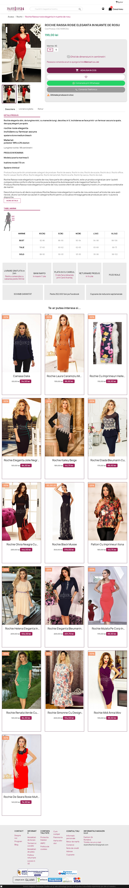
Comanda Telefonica (86, 89)
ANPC (42, 843)
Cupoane (70, 854)
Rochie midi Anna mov (107, 712)
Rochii (20, 16)
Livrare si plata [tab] (26, 109)
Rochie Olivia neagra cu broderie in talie (21, 544)
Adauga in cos (86, 70)
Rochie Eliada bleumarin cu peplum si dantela (107, 460)
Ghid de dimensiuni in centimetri (86, 56)
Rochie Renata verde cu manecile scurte (21, 712)
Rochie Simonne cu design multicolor (64, 712)
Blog (16, 844)
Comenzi (70, 845)
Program (18, 841)
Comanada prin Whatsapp (86, 83)
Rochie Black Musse (64, 544)
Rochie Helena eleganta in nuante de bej (21, 628)
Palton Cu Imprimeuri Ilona (107, 544)
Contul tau (72, 831)
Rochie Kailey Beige (64, 460)
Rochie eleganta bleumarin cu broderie (64, 628)
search (79, 9)
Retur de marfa (72, 841)
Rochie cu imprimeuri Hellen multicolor (107, 376)
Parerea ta (57, 837)
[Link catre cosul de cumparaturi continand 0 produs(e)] (110, 9)
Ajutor (119, 2)
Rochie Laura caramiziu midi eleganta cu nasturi (64, 376)
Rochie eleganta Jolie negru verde (21, 460)
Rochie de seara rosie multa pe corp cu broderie (21, 797)
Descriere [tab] (10, 109)
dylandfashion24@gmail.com (96, 845)
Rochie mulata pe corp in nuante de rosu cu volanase (107, 628)
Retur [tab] (40, 109)
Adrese (69, 851)
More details (12, 201)
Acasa (11, 16)
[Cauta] (56, 9)
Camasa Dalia (21, 376)
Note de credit (72, 848)
